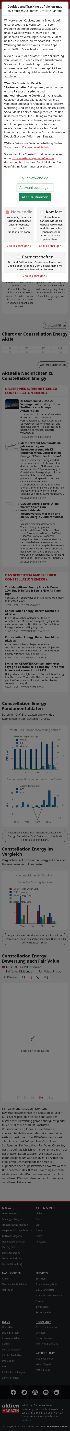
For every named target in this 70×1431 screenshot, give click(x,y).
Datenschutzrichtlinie (35, 147)
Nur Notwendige (35, 178)
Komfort (54, 212)
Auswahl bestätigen (35, 187)
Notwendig (21, 212)
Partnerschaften (37, 257)
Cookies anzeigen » (19, 246)
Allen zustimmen (35, 197)
